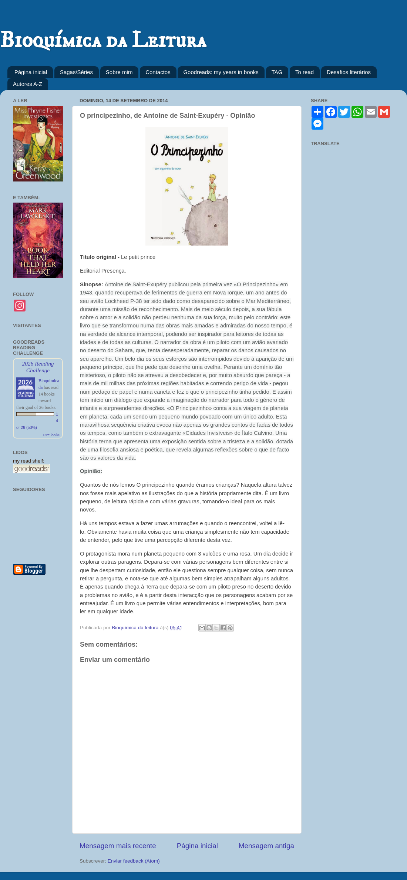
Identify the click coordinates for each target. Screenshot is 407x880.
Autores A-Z (27, 84)
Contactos (158, 72)
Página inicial (30, 72)
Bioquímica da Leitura (103, 40)
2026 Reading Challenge (38, 366)
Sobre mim (119, 72)
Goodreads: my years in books (220, 72)
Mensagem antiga (266, 846)
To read (304, 72)
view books (51, 434)
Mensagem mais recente (118, 846)
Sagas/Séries (76, 72)
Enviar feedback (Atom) (134, 861)
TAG (277, 72)
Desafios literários (349, 72)
